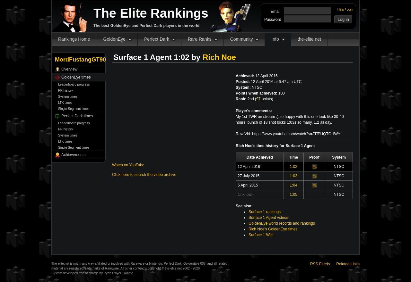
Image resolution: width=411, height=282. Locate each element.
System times (67, 96)
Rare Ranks (200, 39)
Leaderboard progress (74, 84)
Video (314, 166)
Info (275, 39)
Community (241, 39)
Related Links (348, 264)
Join (350, 9)
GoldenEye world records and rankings (282, 223)
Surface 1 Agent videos (268, 217)
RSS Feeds (320, 264)
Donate (128, 273)
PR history (65, 90)
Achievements (73, 155)
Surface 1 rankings (265, 212)
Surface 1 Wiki (261, 235)
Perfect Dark (156, 39)
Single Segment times (73, 109)
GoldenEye (114, 39)
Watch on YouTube (128, 165)
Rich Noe (219, 57)
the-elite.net (309, 39)
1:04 (293, 185)
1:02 (293, 166)
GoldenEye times (76, 77)
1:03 (293, 176)
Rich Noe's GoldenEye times (273, 229)
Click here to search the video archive (144, 174)
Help (340, 9)
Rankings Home (74, 39)
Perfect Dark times (77, 116)
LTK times (65, 102)
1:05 (293, 194)
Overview (69, 69)
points (264, 99)
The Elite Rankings (150, 13)
